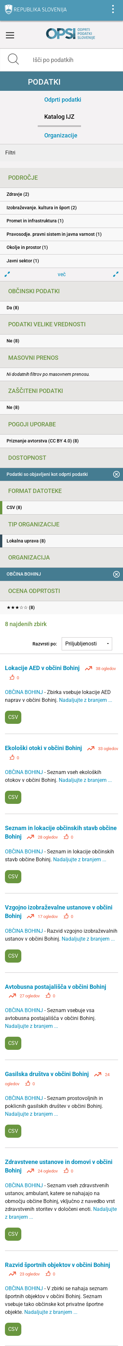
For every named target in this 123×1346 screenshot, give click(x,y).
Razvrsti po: (44, 643)
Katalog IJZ (59, 116)
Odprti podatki (62, 99)
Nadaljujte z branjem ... (85, 700)
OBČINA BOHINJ (24, 692)
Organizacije (60, 135)
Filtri (10, 153)
